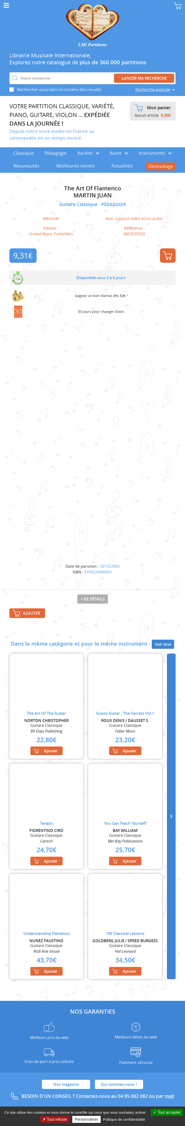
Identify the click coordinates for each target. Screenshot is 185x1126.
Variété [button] (88, 153)
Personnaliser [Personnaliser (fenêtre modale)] (86, 1119)
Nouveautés (26, 166)
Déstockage (160, 166)
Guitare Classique (79, 204)
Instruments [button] (155, 153)
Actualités (122, 166)
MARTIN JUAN (92, 195)
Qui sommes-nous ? (119, 1084)
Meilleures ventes (75, 166)
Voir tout (163, 644)
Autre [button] (119, 153)
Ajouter (167, 256)
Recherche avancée (153, 89)
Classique (23, 153)
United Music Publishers (51, 234)
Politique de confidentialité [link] (124, 1119)
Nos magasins (66, 1084)
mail (169, 1096)
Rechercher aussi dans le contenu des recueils (59, 89)
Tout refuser (55, 1119)
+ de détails (92, 599)
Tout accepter (166, 1112)
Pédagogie (56, 153)
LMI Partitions (92, 44)
